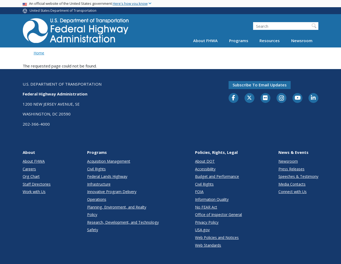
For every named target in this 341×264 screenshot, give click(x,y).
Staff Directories (37, 184)
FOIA (199, 191)
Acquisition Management (108, 161)
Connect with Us (292, 191)
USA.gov (202, 229)
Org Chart (31, 176)
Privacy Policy (206, 222)
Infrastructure (99, 184)
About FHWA (205, 40)
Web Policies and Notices (217, 237)
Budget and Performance (217, 176)
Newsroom (301, 40)
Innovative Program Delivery (111, 191)
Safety (92, 229)
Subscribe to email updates (260, 84)
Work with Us (34, 191)
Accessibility (205, 168)
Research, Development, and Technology (123, 222)
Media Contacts (292, 184)
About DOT (205, 161)
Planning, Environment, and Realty (116, 207)
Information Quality (212, 199)
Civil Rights (96, 168)
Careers (29, 168)
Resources (269, 40)
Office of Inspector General (218, 214)
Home (39, 52)
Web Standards (208, 245)
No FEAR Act (206, 207)
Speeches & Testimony (298, 176)
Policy (92, 214)
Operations (96, 199)
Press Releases (291, 168)
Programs (238, 40)
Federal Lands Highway (107, 176)
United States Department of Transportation (63, 10)
